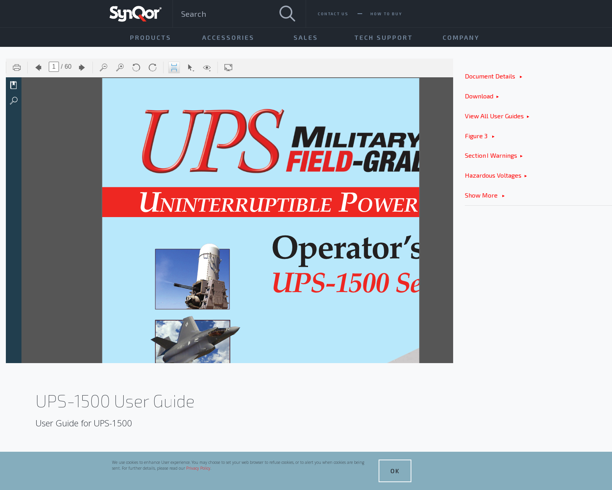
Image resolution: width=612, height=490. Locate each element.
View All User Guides (494, 115)
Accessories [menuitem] (228, 37)
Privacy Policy (198, 468)
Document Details (491, 76)
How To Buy (386, 13)
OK (395, 470)
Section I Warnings (491, 155)
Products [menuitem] (150, 37)
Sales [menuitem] (306, 37)
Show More (482, 195)
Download (479, 96)
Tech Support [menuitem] (383, 37)
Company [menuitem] (461, 37)
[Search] (287, 14)
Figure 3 (477, 135)
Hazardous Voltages (493, 175)
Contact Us (333, 13)
